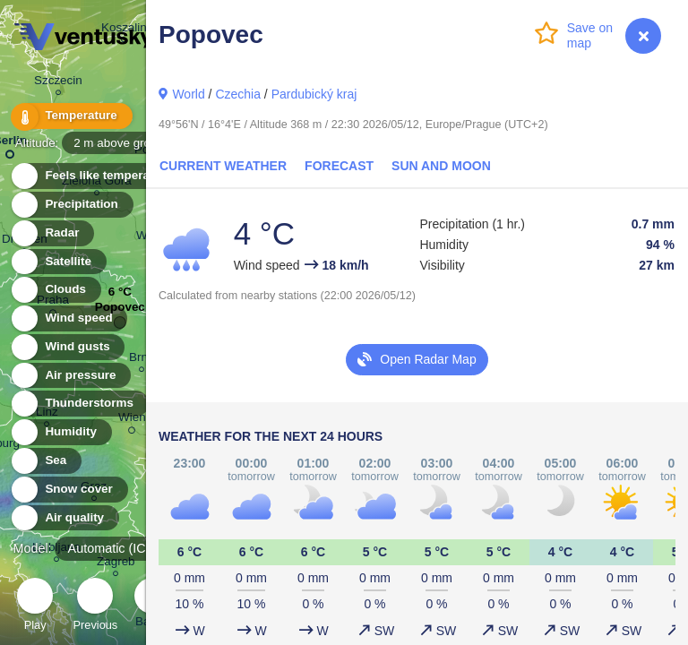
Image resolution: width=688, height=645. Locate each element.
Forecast (339, 166)
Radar (52, 233)
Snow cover (68, 490)
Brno (141, 359)
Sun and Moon (441, 166)
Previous (95, 607)
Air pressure (70, 376)
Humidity (60, 432)
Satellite (57, 262)
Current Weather (223, 166)
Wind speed (68, 318)
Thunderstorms (78, 404)
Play (35, 607)
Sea (45, 461)
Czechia (238, 94)
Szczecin (58, 82)
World (188, 94)
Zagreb (116, 564)
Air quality (64, 518)
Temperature (70, 116)
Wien (132, 420)
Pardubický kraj (314, 94)
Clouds (55, 290)
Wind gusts (67, 347)
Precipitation (71, 205)
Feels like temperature (98, 176)
